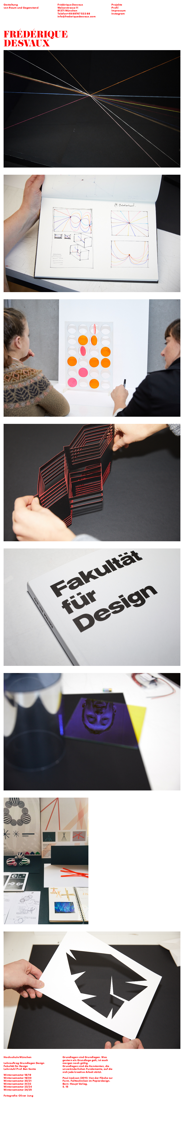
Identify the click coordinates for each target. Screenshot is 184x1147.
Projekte (116, 5)
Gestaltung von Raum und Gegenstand (21, 6)
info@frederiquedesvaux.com (77, 17)
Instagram (118, 14)
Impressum (118, 11)
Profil (114, 8)
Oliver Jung (26, 1096)
